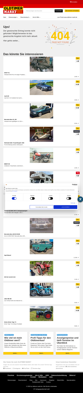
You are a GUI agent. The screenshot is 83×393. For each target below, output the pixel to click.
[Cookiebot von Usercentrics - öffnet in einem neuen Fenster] (70, 184)
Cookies (48, 382)
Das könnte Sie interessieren (23, 54)
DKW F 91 (7, 72)
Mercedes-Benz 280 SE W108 (12, 234)
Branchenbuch (25, 17)
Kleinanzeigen (13, 17)
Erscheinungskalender (24, 375)
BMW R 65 (7, 164)
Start (4, 17)
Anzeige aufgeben (72, 10)
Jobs (51, 377)
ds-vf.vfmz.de (14, 191)
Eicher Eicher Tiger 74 (10, 322)
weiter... (16, 41)
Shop (30, 380)
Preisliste (11, 375)
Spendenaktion (71, 380)
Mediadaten (43, 377)
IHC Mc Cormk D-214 (9, 277)
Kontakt (33, 377)
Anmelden (73, 2)
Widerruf (72, 375)
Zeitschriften (60, 380)
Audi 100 (6, 96)
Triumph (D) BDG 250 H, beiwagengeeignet (15, 210)
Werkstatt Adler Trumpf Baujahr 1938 (14, 143)
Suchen (59, 10)
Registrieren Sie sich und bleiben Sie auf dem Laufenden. (67, 366)
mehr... (15, 353)
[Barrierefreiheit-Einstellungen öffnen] (80, 199)
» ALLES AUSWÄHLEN (65, 207)
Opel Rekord (7, 255)
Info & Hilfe (36, 17)
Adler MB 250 (8, 298)
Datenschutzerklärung (59, 375)
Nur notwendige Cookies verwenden (41, 207)
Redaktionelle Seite (37, 382)
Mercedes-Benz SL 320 (10, 119)
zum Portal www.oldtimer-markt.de (67, 17)
